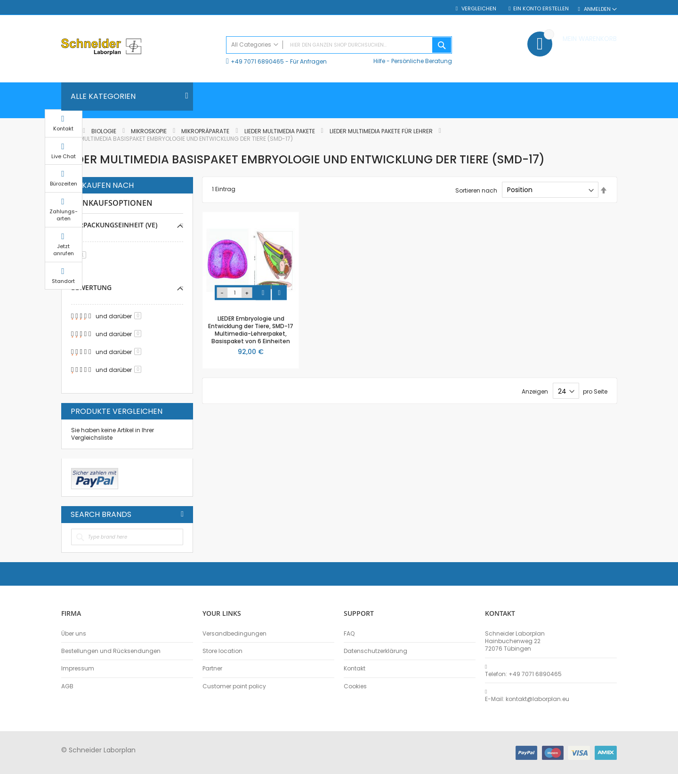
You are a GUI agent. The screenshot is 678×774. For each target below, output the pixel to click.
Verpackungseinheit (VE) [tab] (114, 224)
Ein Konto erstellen (541, 8)
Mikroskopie (149, 131)
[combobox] (339, 45)
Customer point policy (234, 686)
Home (69, 131)
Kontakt (354, 668)
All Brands (182, 514)
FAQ (349, 633)
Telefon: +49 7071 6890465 (523, 674)
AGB (67, 686)
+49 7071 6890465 (257, 61)
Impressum (77, 668)
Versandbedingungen (234, 633)
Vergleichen (479, 8)
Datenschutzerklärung (375, 651)
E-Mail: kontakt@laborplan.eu (527, 699)
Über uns (73, 633)
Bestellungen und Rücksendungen (111, 651)
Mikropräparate (206, 131)
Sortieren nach (476, 190)
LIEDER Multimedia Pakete (280, 131)
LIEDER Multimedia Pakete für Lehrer (382, 131)
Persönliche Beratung (421, 61)
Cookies (355, 686)
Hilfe (379, 61)
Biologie (104, 131)
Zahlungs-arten (640, 223)
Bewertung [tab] (91, 287)
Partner (212, 668)
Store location (222, 651)
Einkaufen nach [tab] (102, 185)
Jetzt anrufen (640, 258)
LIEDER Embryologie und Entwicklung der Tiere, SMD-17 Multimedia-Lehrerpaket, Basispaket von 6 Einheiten (250, 330)
